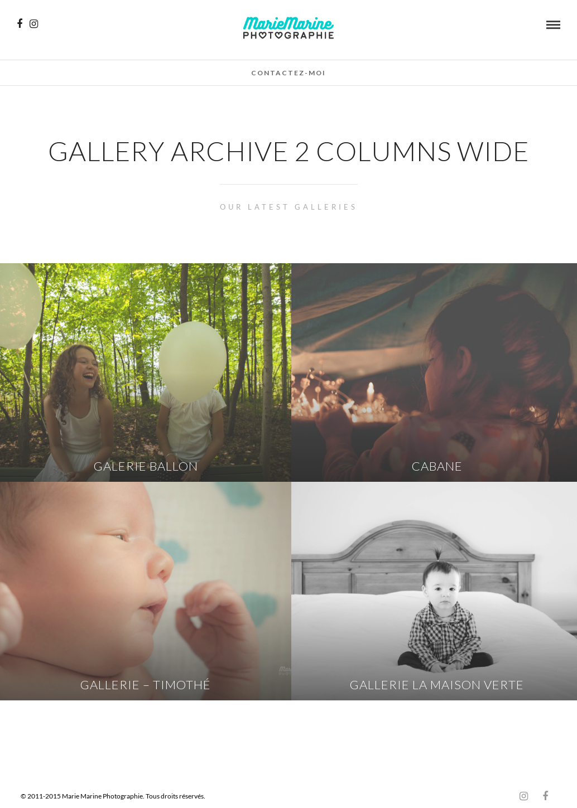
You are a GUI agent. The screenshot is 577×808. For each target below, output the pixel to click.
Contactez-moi (288, 73)
